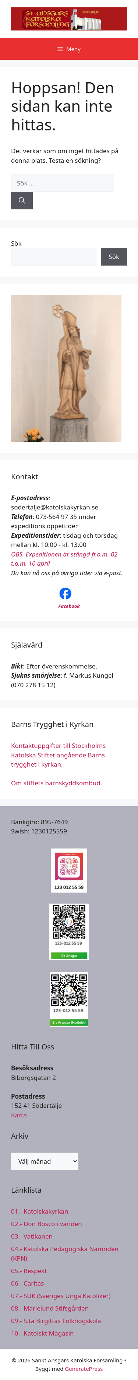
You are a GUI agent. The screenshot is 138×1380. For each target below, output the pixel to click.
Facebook (69, 606)
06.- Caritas (27, 1283)
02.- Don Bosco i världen (46, 1223)
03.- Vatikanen (32, 1236)
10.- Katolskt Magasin (42, 1333)
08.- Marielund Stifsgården (50, 1308)
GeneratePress (84, 1368)
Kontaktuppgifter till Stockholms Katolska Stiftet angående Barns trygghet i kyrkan (58, 754)
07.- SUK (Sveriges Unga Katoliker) (61, 1295)
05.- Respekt (29, 1270)
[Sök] (22, 200)
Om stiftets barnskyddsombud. (56, 783)
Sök (16, 243)
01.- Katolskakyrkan (39, 1211)
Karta (19, 1115)
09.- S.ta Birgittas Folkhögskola (56, 1320)
